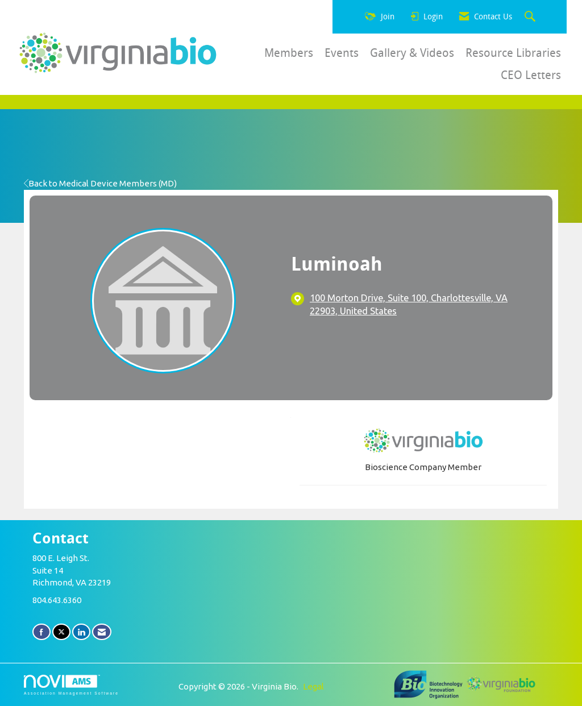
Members (288, 53)
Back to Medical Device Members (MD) (100, 183)
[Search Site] (531, 17)
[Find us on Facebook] (41, 632)
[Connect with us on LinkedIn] (81, 632)
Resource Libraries (513, 53)
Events (342, 53)
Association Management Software (71, 685)
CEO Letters (531, 75)
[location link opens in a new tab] (422, 305)
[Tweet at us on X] (61, 632)
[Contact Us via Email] (101, 632)
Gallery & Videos (412, 53)
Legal (313, 686)
